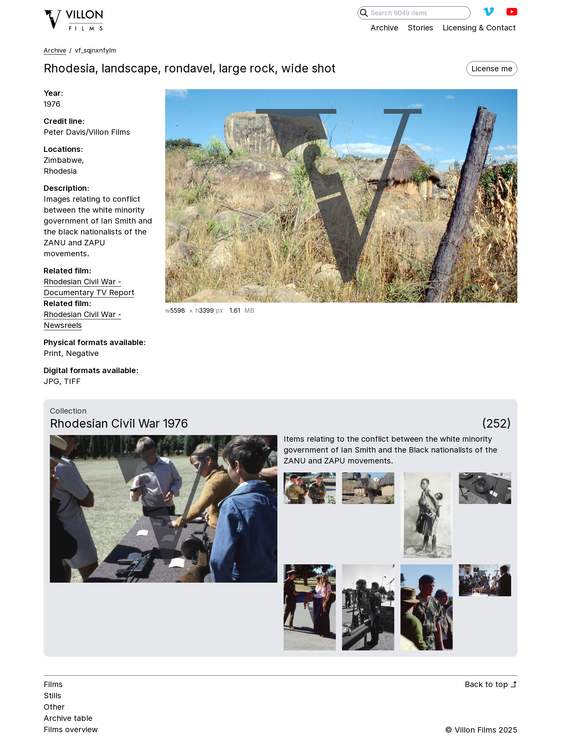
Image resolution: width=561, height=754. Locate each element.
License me (491, 68)
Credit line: (64, 121)
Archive (55, 50)
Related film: (67, 270)
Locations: (63, 149)
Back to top (491, 684)
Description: (66, 188)
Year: (53, 93)
